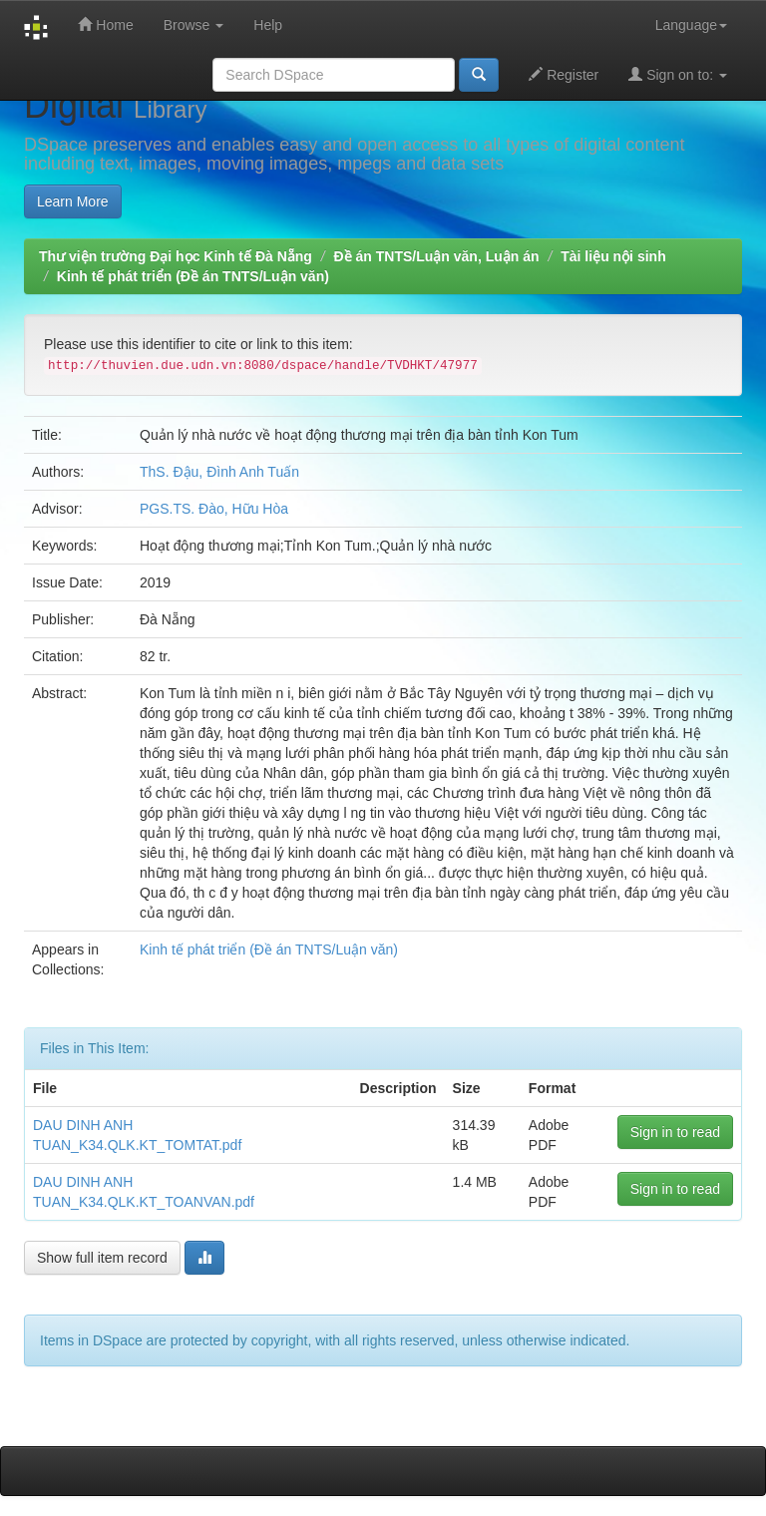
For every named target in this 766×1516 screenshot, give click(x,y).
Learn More (73, 201)
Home (105, 24)
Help (267, 25)
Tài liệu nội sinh (613, 256)
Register (563, 74)
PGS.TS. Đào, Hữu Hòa (214, 509)
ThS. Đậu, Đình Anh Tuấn (219, 472)
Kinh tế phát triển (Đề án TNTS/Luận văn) (193, 276)
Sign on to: (677, 74)
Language (691, 25)
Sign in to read (675, 1132)
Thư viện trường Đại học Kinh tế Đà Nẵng (175, 256)
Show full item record (102, 1258)
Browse (194, 25)
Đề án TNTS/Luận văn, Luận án (437, 256)
